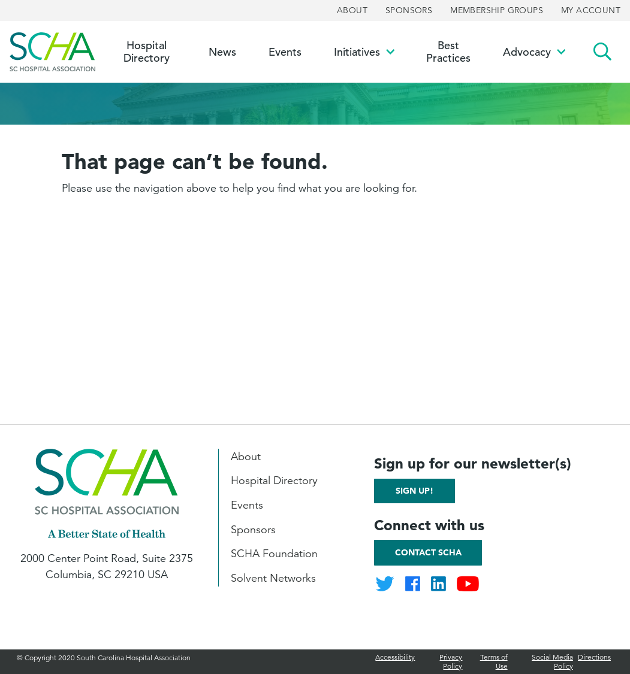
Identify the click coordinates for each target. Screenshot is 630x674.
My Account (590, 10)
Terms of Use (494, 661)
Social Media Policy (552, 661)
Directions (594, 656)
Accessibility (395, 656)
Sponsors (408, 10)
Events (247, 505)
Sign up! (414, 490)
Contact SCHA (428, 552)
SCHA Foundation (274, 553)
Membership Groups (496, 10)
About (352, 10)
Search (602, 52)
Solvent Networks (273, 578)
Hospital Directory (274, 480)
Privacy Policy (450, 661)
